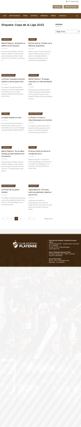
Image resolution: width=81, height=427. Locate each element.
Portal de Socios (71, 6)
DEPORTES (34, 15)
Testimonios (6, 39)
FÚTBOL (25, 15)
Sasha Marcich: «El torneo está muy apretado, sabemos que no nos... (39, 192)
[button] (77, 15)
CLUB (4, 15)
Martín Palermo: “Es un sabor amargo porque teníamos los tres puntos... (12, 153)
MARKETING (44, 15)
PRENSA (53, 15)
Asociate (57, 6)
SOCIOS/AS (62, 15)
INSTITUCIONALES (14, 15)
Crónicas (32, 39)
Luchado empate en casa (11, 117)
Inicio (3, 21)
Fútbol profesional (8, 75)
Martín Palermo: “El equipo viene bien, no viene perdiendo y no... (40, 81)
